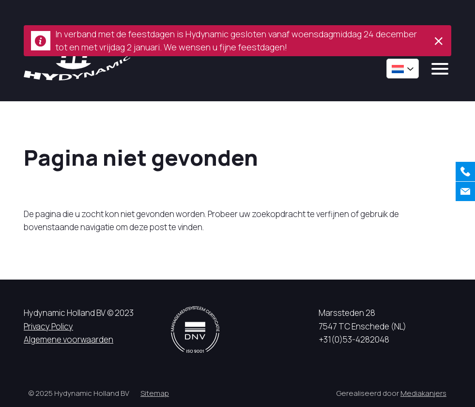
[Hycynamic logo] (77, 64)
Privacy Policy (48, 326)
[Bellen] (465, 171)
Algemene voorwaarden (68, 339)
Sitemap (154, 393)
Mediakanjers (423, 393)
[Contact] (465, 191)
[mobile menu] (440, 69)
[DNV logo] (195, 329)
